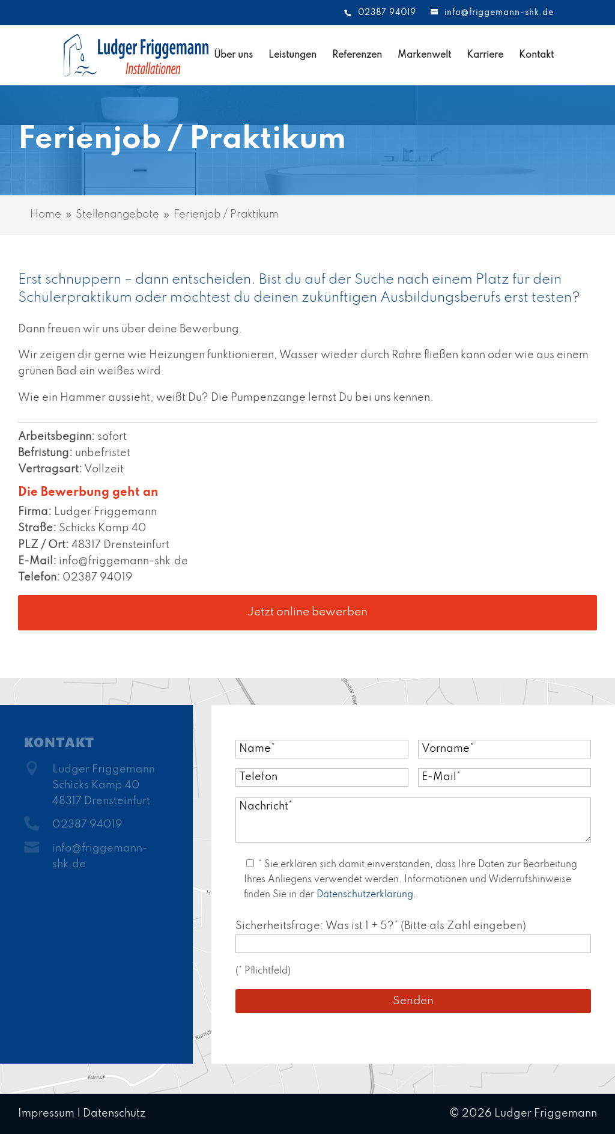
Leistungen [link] (292, 55)
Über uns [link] (233, 55)
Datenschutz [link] (114, 1113)
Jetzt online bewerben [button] (307, 612)
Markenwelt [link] (424, 55)
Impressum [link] (46, 1113)
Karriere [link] (485, 55)
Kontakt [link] (536, 55)
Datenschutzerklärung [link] (365, 895)
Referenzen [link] (357, 55)
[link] (107, 54)
